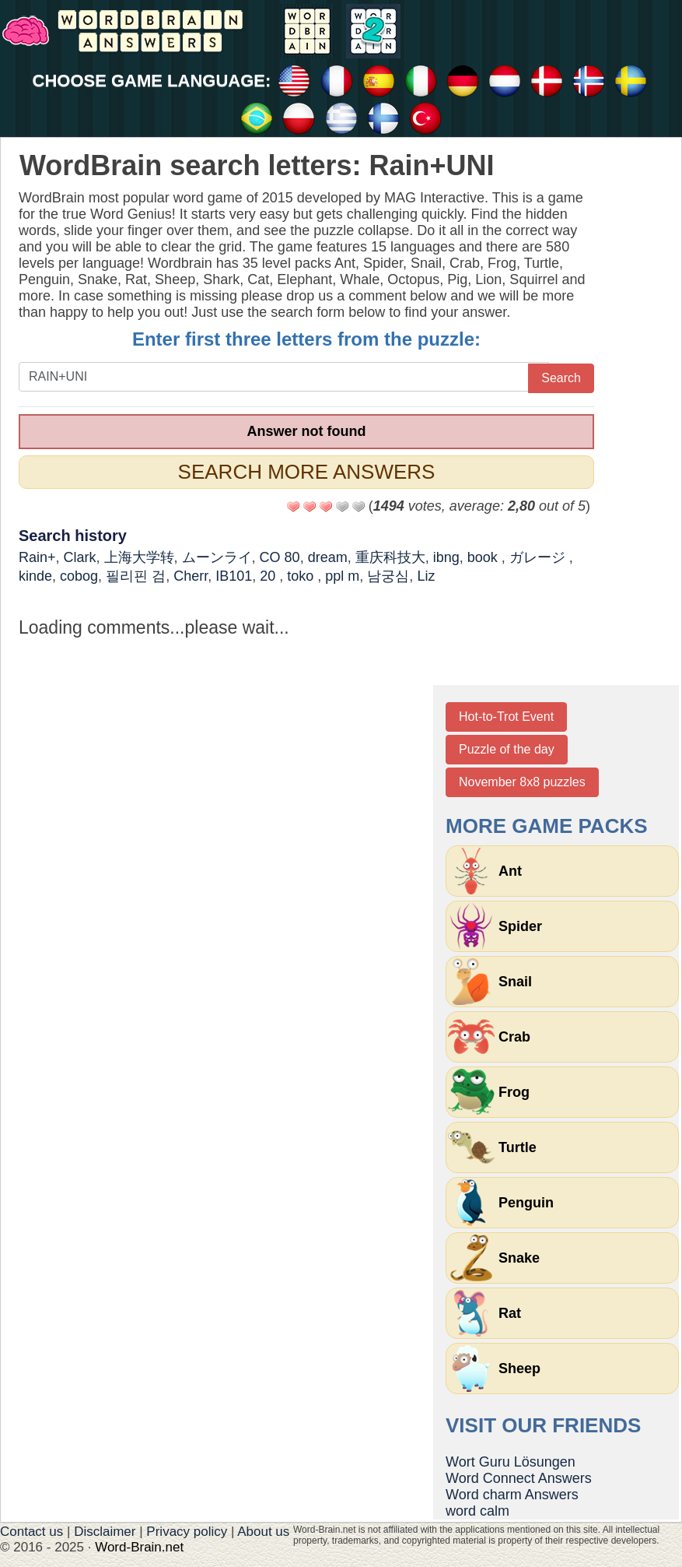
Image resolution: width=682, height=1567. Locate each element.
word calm (477, 1511)
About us (263, 1531)
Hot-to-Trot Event (506, 716)
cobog (79, 576)
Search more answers (306, 471)
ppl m (342, 576)
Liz (426, 576)
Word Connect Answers (519, 1478)
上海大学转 (139, 557)
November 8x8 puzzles (522, 782)
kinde (35, 576)
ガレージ (539, 557)
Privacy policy (186, 1531)
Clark (80, 557)
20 (269, 576)
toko (302, 576)
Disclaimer (104, 1531)
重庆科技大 (390, 557)
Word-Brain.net (139, 1547)
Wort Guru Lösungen (510, 1462)
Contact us (31, 1531)
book (484, 557)
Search (561, 378)
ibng (446, 557)
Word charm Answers (512, 1494)
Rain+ (37, 557)
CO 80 (280, 557)
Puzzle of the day (506, 749)
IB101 (233, 576)
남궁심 (388, 576)
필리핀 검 (136, 576)
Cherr (190, 576)
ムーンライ (217, 557)
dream (328, 557)
